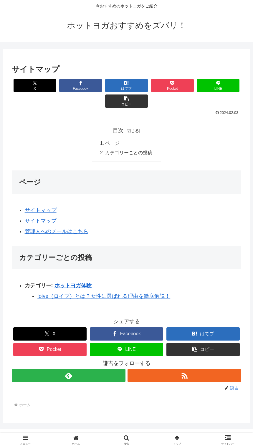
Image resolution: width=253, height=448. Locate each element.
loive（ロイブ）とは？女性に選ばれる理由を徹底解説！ (103, 281)
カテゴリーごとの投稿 (129, 137)
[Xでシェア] (31, 85)
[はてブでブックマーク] (107, 85)
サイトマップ (41, 195)
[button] (222, 85)
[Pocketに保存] (145, 85)
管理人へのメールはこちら (56, 216)
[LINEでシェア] (184, 85)
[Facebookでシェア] (69, 85)
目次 (118, 115)
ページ (112, 128)
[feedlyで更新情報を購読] (68, 360)
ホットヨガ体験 (73, 270)
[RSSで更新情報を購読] (185, 360)
